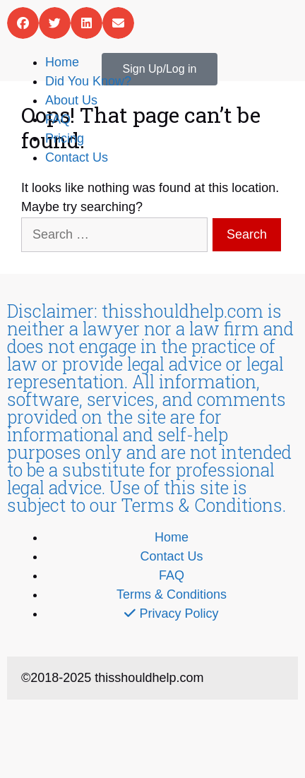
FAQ (58, 119)
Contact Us (76, 157)
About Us (71, 100)
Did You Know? (88, 81)
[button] (23, 23)
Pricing (64, 138)
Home (62, 62)
